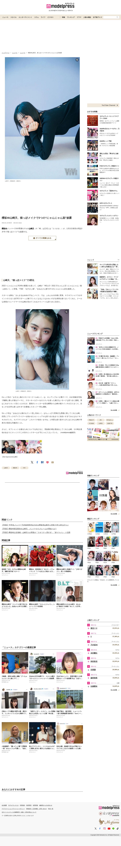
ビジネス (50, 17)
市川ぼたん (110, 420)
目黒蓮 (93, 670)
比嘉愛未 (94, 686)
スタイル (13, 17)
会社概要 (4, 805)
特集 (63, 17)
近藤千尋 (109, 423)
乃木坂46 (94, 645)
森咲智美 (94, 678)
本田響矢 (94, 653)
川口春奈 (91, 423)
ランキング (71, 17)
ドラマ (79, 17)
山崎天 (31, 228)
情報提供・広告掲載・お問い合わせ (36, 808)
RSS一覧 (50, 808)
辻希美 (101, 423)
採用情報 (35, 805)
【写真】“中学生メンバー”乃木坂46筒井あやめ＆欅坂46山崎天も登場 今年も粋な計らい (35, 525)
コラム (36, 17)
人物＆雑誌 (87, 17)
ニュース (5, 17)
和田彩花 (94, 661)
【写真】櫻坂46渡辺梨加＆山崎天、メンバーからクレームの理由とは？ (29, 529)
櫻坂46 (4, 228)
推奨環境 (28, 805)
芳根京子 (91, 420)
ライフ (43, 17)
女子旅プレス (97, 17)
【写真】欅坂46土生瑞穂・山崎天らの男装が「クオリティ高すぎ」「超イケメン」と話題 (36, 532)
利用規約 (22, 805)
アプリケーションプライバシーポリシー (13, 808)
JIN (101, 420)
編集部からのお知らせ (45, 805)
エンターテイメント (25, 17)
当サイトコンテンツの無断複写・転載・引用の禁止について (19, 812)
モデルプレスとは (13, 805)
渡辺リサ (94, 628)
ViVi (24, 468)
